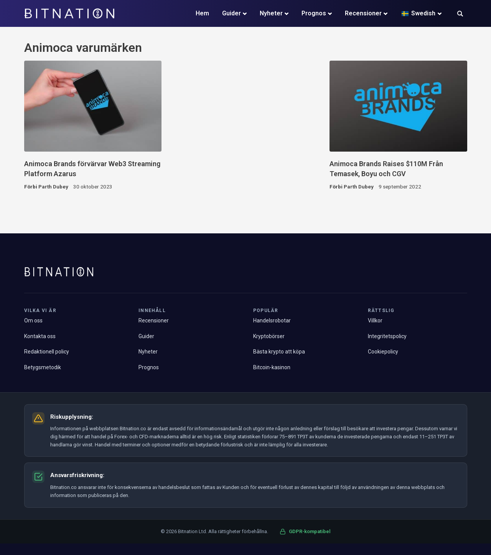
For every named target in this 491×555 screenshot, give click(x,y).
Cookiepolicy (383, 352)
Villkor (375, 320)
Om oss (33, 320)
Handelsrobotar (272, 320)
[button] (460, 14)
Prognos (314, 13)
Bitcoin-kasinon (271, 367)
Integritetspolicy (387, 336)
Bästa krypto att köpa (279, 352)
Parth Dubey (53, 186)
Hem (202, 13)
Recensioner (363, 13)
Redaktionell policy (46, 352)
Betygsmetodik (42, 367)
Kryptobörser (269, 336)
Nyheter (271, 13)
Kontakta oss (40, 336)
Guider (231, 13)
